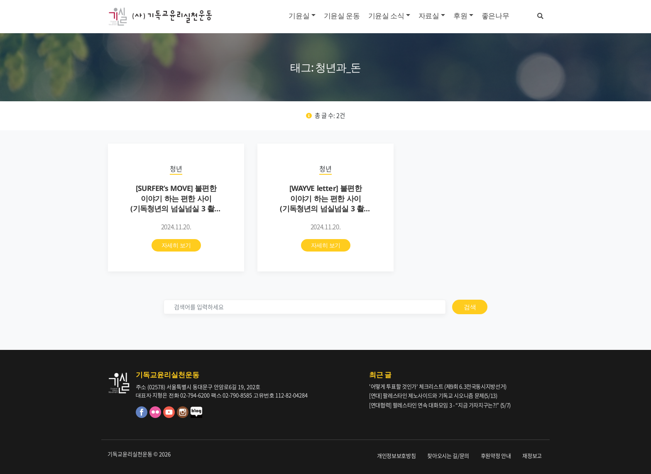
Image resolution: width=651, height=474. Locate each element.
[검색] (305, 307)
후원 (460, 15)
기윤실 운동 (342, 15)
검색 (470, 307)
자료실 (428, 15)
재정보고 (532, 455)
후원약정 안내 (496, 455)
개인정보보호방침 (396, 455)
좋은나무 (495, 15)
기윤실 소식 (386, 15)
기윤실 (299, 15)
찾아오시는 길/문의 (448, 455)
